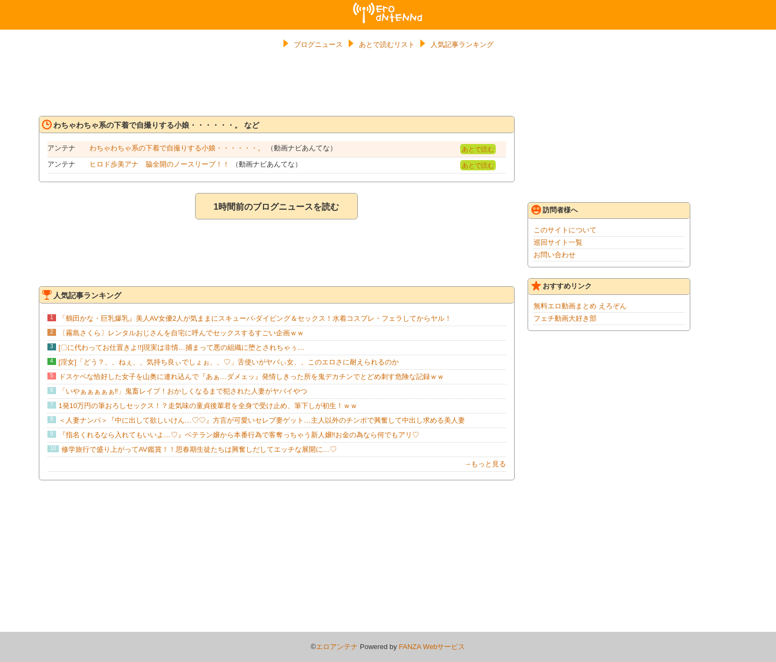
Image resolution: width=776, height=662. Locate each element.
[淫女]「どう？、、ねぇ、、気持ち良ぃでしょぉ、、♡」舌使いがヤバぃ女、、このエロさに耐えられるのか (229, 362)
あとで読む (478, 149)
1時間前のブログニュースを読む (276, 206)
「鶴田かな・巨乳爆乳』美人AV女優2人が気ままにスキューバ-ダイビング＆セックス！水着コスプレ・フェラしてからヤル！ (255, 318)
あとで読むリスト (387, 44)
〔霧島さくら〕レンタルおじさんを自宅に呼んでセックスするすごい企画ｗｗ (181, 333)
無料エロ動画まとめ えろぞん (580, 306)
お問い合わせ (555, 255)
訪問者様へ (554, 210)
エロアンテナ (388, 7)
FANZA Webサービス (432, 647)
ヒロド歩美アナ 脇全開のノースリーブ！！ (159, 164)
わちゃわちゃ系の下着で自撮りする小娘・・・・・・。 (177, 148)
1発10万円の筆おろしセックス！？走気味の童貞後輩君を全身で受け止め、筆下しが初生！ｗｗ (208, 406)
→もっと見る (485, 464)
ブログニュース (318, 44)
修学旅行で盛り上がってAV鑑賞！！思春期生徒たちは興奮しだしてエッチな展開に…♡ (198, 449)
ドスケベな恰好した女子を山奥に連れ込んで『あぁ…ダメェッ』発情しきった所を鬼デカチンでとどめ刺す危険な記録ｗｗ (251, 377)
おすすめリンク (561, 286)
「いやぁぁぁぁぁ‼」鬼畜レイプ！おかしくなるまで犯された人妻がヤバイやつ (183, 391)
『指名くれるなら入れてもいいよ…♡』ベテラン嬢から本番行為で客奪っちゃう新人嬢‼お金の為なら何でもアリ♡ (239, 435)
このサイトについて (565, 230)
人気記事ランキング (462, 44)
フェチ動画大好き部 (565, 318)
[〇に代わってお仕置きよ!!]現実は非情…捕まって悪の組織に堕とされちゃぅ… (181, 347)
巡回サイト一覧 (558, 242)
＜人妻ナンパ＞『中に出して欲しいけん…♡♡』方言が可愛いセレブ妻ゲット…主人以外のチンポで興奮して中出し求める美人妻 (262, 420)
